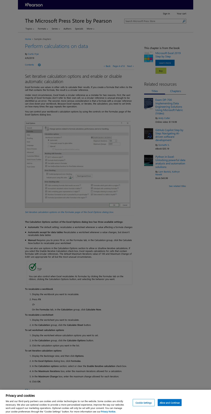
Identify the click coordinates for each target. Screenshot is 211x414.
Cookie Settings (144, 405)
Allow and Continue (170, 405)
